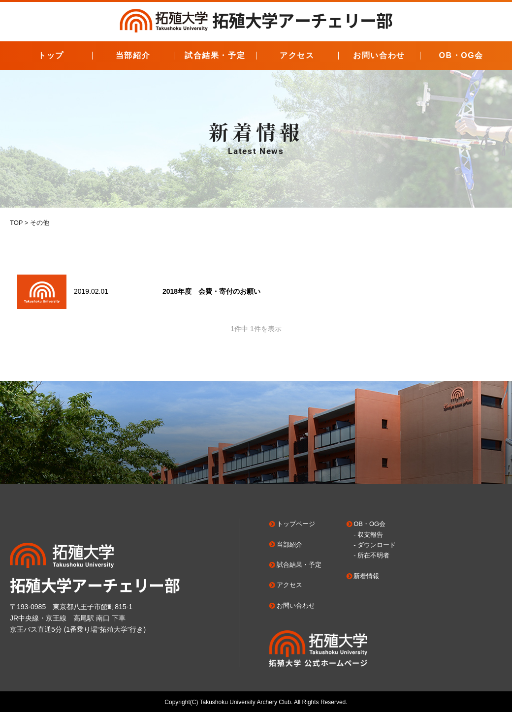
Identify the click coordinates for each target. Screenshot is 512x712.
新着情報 (366, 576)
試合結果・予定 (215, 55)
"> (41, 292)
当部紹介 (133, 55)
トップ (51, 55)
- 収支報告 (368, 534)
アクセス (297, 55)
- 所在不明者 (371, 555)
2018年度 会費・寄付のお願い (211, 291)
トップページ (296, 523)
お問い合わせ (379, 55)
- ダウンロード (374, 545)
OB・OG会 (461, 55)
